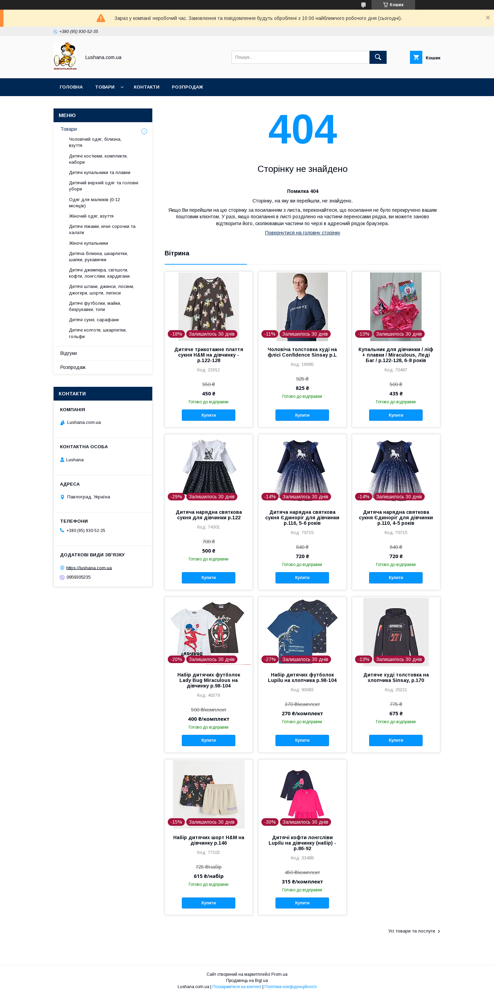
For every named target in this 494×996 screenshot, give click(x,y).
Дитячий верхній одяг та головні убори (103, 186)
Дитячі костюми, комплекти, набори (98, 159)
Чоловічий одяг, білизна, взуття (95, 142)
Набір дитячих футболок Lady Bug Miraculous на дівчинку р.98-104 (208, 680)
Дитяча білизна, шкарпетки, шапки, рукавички (98, 256)
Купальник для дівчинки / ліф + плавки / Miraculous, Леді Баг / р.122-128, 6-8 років (395, 355)
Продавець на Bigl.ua (247, 980)
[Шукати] (378, 57)
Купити (208, 415)
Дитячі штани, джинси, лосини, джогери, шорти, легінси (101, 289)
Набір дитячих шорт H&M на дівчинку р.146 (208, 840)
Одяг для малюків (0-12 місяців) (94, 202)
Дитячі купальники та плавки (99, 172)
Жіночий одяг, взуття (91, 216)
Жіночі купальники (88, 243)
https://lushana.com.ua (89, 567)
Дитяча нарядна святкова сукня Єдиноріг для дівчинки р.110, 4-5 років (396, 517)
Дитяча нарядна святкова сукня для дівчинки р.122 (209, 514)
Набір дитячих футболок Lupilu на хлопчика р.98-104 (302, 677)
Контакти (147, 87)
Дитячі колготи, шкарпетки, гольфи (98, 333)
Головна (71, 87)
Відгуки (68, 353)
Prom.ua (279, 974)
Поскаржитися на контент (236, 986)
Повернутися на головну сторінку (302, 232)
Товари (105, 87)
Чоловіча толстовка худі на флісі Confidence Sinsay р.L (302, 352)
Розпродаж (187, 87)
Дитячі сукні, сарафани (94, 319)
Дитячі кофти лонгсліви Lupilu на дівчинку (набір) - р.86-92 (302, 843)
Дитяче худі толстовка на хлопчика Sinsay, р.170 (396, 677)
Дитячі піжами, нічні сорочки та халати (102, 229)
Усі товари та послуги (411, 931)
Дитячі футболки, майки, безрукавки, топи (95, 306)
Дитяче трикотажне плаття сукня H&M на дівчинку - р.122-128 (208, 355)
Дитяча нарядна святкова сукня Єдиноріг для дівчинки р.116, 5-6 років (302, 517)
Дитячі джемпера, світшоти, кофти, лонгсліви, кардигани (99, 273)
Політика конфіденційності (290, 986)
